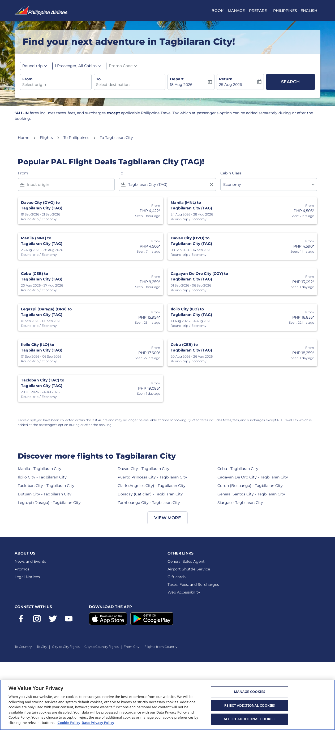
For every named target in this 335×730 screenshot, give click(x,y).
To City (42, 647)
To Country (23, 647)
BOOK (218, 10)
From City (131, 647)
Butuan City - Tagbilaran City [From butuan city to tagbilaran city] (44, 494)
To (98, 79)
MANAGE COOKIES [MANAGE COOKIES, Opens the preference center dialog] (249, 691)
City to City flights (66, 647)
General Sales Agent (186, 561)
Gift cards (177, 576)
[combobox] (55, 84)
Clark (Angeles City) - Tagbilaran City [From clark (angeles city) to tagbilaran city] (152, 485)
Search (290, 81)
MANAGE (236, 10)
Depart (177, 79)
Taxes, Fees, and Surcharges (193, 584)
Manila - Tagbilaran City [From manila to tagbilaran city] (39, 468)
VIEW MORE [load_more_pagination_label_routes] (167, 517)
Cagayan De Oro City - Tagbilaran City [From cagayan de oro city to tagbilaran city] (252, 477)
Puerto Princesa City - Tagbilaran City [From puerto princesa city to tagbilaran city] (152, 477)
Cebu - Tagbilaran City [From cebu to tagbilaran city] (237, 468)
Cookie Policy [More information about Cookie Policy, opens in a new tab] (69, 722)
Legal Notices (27, 576)
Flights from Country (160, 647)
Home (23, 137)
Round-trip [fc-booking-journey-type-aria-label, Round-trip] (32, 65)
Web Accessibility (184, 592)
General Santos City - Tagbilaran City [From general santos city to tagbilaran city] (251, 494)
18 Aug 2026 (181, 84)
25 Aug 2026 (230, 84)
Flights (46, 137)
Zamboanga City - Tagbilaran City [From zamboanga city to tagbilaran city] (149, 502)
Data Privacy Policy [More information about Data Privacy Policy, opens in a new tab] (97, 722)
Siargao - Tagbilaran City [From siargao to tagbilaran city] (240, 502)
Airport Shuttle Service (189, 569)
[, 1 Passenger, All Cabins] (76, 66)
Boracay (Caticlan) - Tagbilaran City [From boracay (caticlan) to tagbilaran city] (150, 494)
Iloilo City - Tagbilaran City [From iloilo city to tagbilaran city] (42, 477)
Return (226, 79)
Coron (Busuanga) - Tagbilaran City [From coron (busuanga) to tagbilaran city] (250, 485)
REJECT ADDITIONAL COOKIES (249, 705)
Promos (22, 569)
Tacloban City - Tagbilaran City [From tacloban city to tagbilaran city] (46, 485)
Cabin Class (231, 173)
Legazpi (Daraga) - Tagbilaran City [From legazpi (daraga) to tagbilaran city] (49, 502)
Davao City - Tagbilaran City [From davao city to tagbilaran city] (143, 468)
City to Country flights (101, 647)
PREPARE (258, 10)
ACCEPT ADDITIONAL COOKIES (250, 718)
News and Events (30, 561)
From (27, 79)
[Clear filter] (211, 184)
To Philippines (76, 137)
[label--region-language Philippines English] (295, 10)
